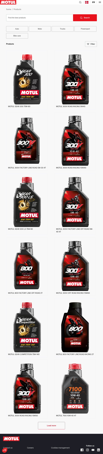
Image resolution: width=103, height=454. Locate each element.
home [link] (8, 9)
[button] (4, 450)
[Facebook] (82, 450)
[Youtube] (93, 450)
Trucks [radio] (62, 29)
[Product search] (80, 2)
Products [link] (17, 9)
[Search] (85, 17)
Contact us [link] (7, 448)
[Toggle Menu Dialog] (100, 2)
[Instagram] (87, 450)
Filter (91, 44)
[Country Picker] (86, 2)
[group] (51, 32)
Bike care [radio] (17, 36)
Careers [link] (30, 448)
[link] (27, 104)
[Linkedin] (98, 450)
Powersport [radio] (85, 29)
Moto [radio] (40, 29)
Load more (51, 426)
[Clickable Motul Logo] (8, 2)
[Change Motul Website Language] (93, 2)
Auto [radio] (17, 29)
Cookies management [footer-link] (60, 448)
